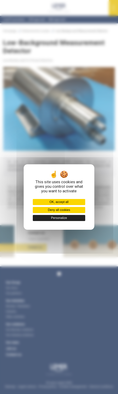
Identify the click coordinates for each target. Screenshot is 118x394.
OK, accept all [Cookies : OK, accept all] (59, 202)
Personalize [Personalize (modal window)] (59, 218)
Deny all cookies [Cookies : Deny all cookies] (59, 210)
